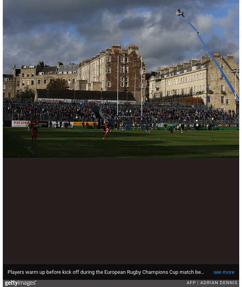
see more (223, 272)
